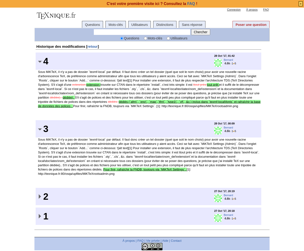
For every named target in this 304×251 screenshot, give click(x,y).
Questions (92, 25)
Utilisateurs (139, 25)
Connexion (234, 9)
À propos (252, 9)
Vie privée (153, 240)
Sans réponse (192, 25)
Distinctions (164, 25)
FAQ (266, 9)
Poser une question (251, 25)
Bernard (228, 59)
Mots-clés (116, 25)
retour (92, 46)
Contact (176, 240)
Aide (165, 240)
